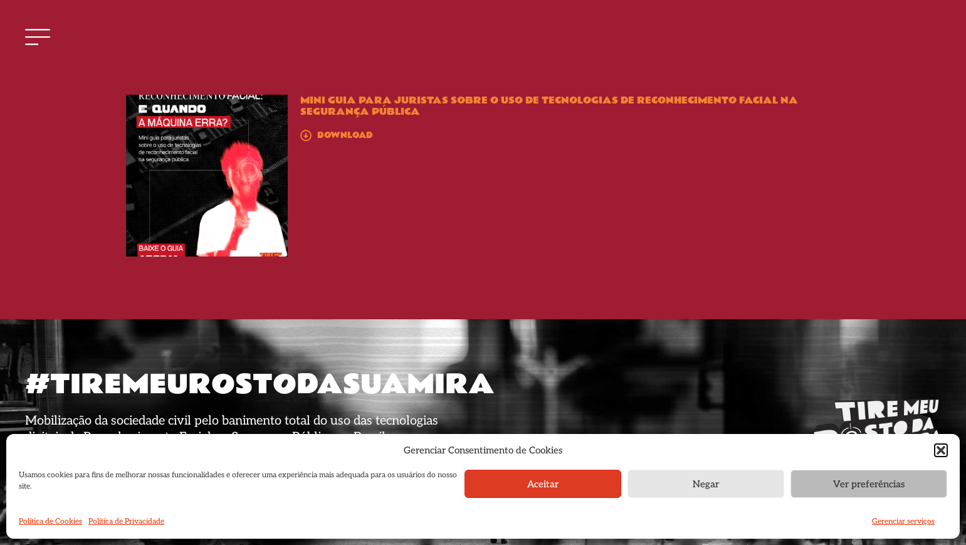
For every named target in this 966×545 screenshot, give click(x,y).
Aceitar (543, 484)
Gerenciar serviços (903, 521)
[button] (941, 450)
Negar (706, 484)
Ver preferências (869, 484)
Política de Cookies (50, 521)
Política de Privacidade (126, 521)
